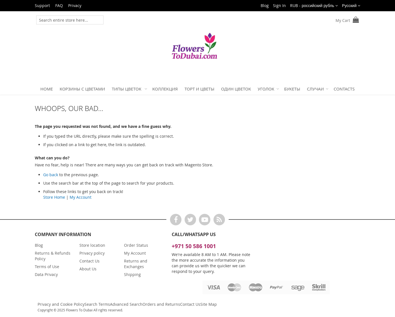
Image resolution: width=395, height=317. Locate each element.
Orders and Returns (161, 304)
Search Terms (97, 304)
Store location (92, 245)
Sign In (279, 5)
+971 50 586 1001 (194, 246)
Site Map (208, 304)
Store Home (54, 197)
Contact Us (89, 261)
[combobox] (66, 19)
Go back (50, 174)
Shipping (132, 274)
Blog (265, 5)
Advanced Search (126, 304)
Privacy (74, 5)
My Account (80, 197)
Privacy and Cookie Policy (61, 304)
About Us (88, 268)
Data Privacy (46, 274)
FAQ (59, 5)
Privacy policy (92, 253)
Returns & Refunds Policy (52, 255)
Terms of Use (47, 266)
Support (42, 5)
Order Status (136, 245)
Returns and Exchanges (135, 263)
